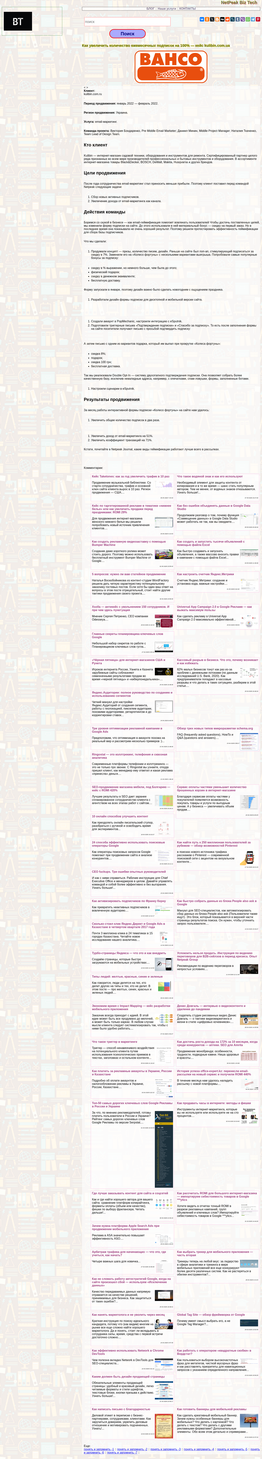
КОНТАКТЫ (187, 8)
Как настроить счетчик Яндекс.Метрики (205, 574)
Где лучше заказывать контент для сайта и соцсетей (130, 1193)
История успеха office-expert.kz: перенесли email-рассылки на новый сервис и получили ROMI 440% (214, 1073)
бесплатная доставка (105, 366)
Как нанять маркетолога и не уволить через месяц (128, 1314)
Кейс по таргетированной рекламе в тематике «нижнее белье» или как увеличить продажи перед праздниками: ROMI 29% (131, 509)
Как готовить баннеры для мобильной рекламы (212, 1409)
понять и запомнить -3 (165, 1449)
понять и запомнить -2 (132, 1449)
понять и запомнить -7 (122, 1452)
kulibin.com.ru (93, 94)
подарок (96, 357)
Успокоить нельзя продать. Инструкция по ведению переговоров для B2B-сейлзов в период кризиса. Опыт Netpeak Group (217, 956)
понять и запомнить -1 (99, 1449)
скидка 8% (98, 353)
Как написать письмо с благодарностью (121, 1409)
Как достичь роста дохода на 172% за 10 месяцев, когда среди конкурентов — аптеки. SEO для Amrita (217, 1043)
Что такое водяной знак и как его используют (210, 476)
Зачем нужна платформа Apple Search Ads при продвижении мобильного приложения (125, 1227)
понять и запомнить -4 (199, 1449)
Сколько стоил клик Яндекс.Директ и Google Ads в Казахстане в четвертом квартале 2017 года (128, 925)
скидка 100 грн (101, 362)
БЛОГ (150, 8)
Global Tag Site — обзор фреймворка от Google (211, 1314)
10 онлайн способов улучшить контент (120, 816)
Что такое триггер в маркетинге (114, 1041)
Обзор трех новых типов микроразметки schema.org (215, 728)
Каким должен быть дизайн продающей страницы (128, 1376)
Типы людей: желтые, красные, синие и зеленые (127, 976)
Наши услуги (167, 8)
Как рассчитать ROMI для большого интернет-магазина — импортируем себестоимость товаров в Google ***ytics (217, 1196)
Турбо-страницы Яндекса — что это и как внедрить (129, 953)
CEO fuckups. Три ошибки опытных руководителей (129, 871)
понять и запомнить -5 (232, 1449)
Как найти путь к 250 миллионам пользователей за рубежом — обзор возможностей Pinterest (214, 844)
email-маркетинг (105, 121)
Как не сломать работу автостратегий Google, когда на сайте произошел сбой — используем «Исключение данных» (131, 1282)
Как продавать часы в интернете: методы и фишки (214, 1103)
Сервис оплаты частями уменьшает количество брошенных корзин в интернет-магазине (211, 788)
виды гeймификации (156, 449)
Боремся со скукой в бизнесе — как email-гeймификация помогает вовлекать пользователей (147, 222)
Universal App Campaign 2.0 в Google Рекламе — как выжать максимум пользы (214, 608)
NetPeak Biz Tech (241, 2)
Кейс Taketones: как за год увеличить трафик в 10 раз (130, 476)
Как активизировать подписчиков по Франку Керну (129, 901)
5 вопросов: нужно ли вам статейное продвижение (129, 574)
